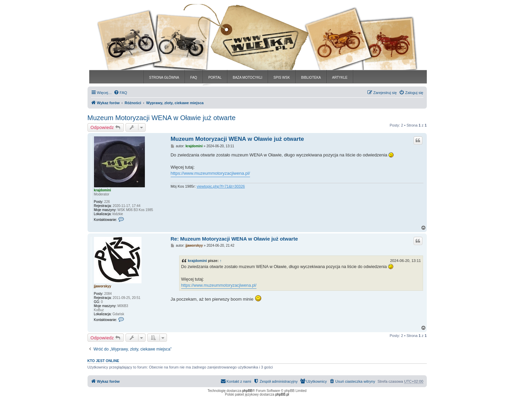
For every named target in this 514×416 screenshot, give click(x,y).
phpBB (247, 391)
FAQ (193, 77)
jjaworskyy (102, 286)
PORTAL (215, 77)
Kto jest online (103, 361)
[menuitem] (120, 93)
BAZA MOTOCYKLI (247, 77)
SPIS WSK (281, 77)
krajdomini (102, 190)
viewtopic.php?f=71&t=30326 (221, 186)
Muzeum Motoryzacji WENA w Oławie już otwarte (162, 117)
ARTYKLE (339, 77)
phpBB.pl (282, 394)
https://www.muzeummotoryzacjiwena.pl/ (210, 173)
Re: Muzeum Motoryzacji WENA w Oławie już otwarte (234, 239)
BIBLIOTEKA (311, 77)
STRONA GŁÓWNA (164, 77)
